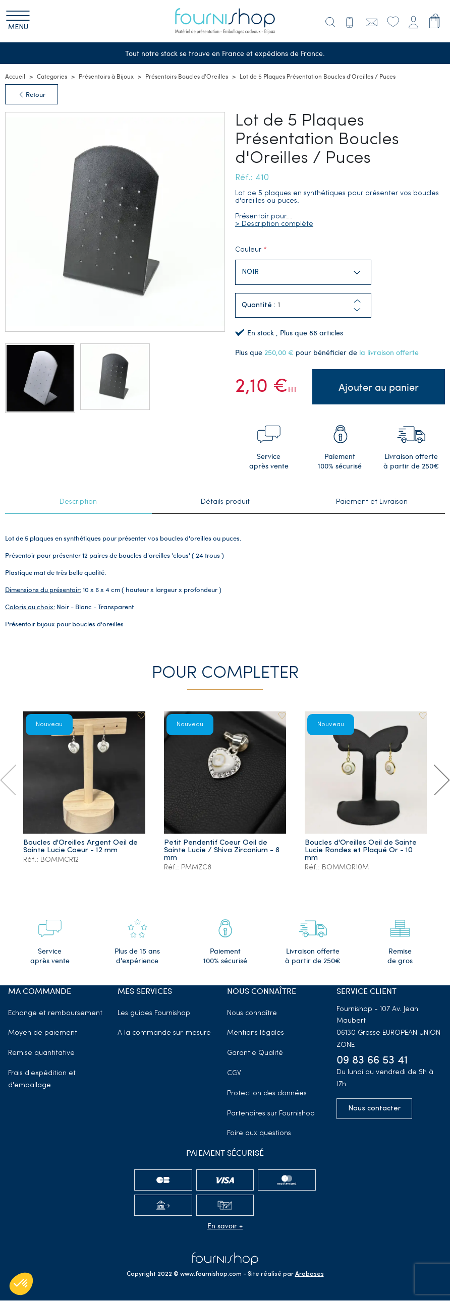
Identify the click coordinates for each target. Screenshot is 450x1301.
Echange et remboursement (55, 1014)
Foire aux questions (259, 1134)
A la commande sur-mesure (164, 1033)
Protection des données (267, 1094)
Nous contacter (374, 1109)
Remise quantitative (41, 1053)
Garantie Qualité (255, 1053)
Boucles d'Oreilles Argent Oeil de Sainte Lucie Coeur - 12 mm (80, 847)
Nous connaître (252, 1014)
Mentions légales (255, 1033)
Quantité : (258, 306)
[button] (357, 310)
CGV (234, 1074)
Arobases (309, 1275)
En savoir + (225, 1226)
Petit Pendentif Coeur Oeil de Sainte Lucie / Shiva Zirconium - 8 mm (221, 851)
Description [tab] (78, 503)
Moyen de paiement (42, 1033)
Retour (31, 94)
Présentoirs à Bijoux (106, 77)
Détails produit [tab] (225, 503)
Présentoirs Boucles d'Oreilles (186, 77)
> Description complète (274, 224)
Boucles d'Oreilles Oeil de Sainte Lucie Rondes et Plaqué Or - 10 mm (361, 851)
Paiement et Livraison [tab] (372, 503)
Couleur (248, 250)
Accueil (15, 77)
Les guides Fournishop (154, 1014)
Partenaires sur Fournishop (271, 1114)
